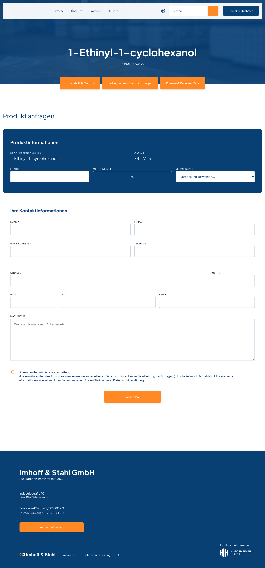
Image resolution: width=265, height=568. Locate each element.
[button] (163, 11)
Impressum (69, 555)
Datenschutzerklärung (128, 380)
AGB (120, 555)
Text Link (136, 555)
